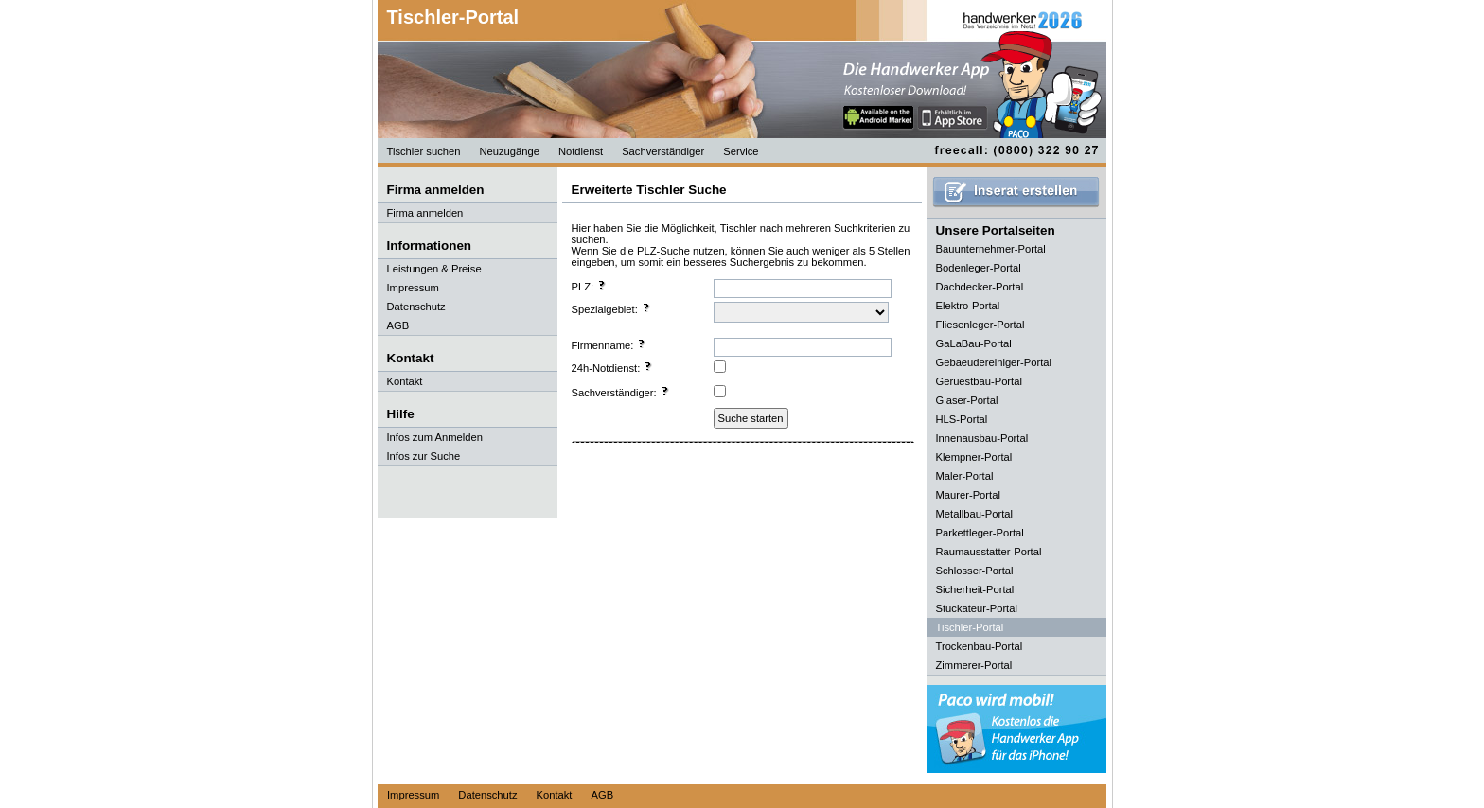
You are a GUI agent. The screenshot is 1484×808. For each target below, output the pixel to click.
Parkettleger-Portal (980, 532)
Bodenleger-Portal (978, 267)
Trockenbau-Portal (979, 646)
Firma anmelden (425, 213)
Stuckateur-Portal (976, 608)
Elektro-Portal (968, 305)
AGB (398, 325)
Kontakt (405, 381)
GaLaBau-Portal (974, 343)
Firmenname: (609, 344)
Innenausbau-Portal (982, 438)
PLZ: (590, 285)
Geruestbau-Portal (979, 381)
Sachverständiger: (621, 391)
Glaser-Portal (967, 400)
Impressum (413, 287)
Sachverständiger (663, 151)
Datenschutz (416, 306)
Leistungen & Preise (434, 268)
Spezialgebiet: (611, 308)
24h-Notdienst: (613, 367)
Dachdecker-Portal (980, 286)
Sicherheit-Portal (975, 589)
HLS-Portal (962, 419)
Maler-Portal (965, 476)
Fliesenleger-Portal (980, 324)
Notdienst (580, 151)
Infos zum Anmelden (435, 437)
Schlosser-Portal (975, 570)
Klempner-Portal (974, 457)
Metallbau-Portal (974, 513)
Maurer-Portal (968, 495)
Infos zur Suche (424, 456)
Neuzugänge (509, 151)
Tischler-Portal (453, 17)
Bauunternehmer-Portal (991, 249)
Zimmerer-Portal (974, 665)
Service (740, 151)
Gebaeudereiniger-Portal (994, 362)
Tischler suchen (424, 151)
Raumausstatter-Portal (989, 551)
